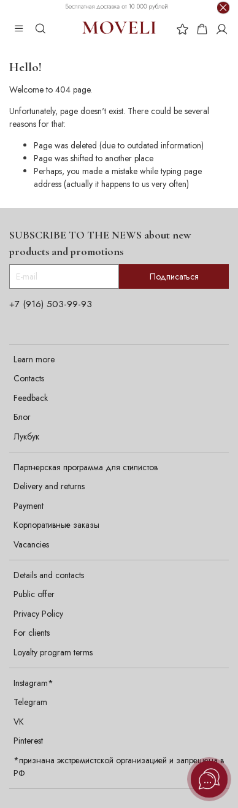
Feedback (30, 398)
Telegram (30, 702)
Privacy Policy (38, 614)
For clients (31, 633)
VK (18, 721)
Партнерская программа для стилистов (85, 467)
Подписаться (174, 276)
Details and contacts (48, 575)
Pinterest (28, 740)
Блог (21, 417)
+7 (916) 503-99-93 (50, 304)
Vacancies (31, 544)
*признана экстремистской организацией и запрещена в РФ (118, 766)
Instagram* (33, 683)
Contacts (28, 378)
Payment (28, 506)
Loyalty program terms (53, 652)
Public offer (34, 594)
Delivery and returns (49, 486)
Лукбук (26, 436)
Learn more (34, 359)
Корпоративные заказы (56, 525)
